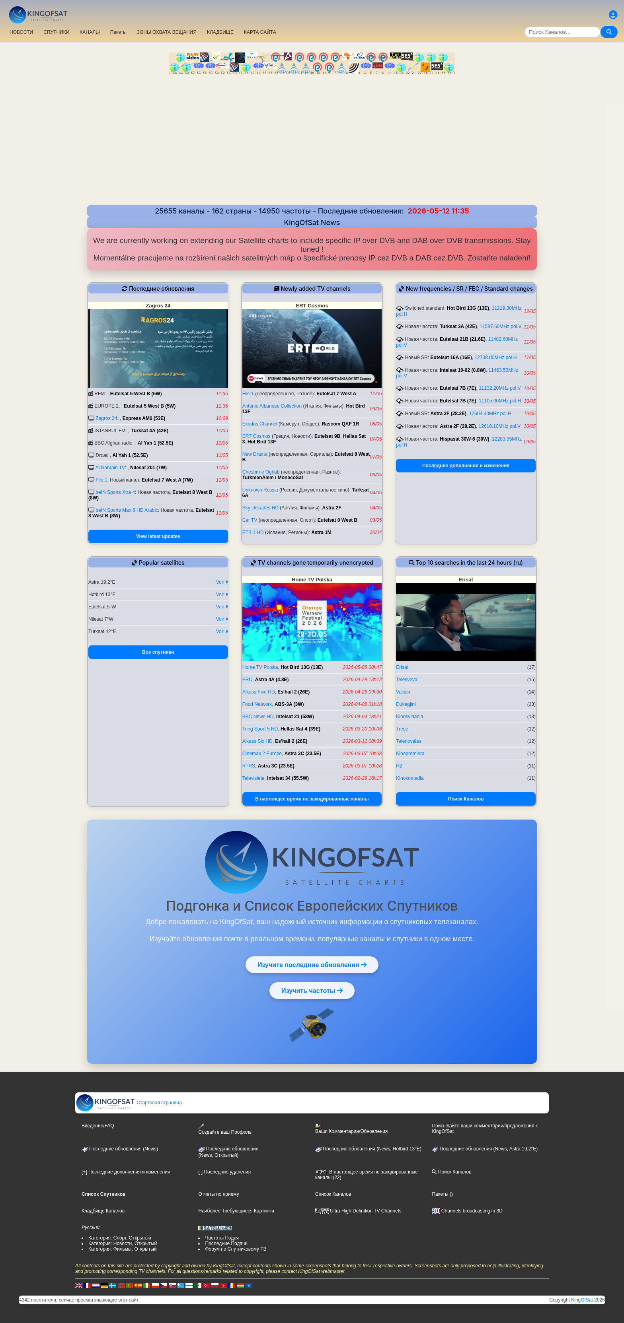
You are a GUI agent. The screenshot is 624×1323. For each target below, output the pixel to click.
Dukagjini (405, 704)
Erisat (402, 667)
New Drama (254, 454)
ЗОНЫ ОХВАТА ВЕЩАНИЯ (167, 32)
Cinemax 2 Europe (262, 753)
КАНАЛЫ (89, 32)
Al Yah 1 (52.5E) (155, 443)
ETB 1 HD (253, 532)
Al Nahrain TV (110, 467)
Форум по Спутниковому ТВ (235, 1249)
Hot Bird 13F (262, 442)
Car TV (249, 520)
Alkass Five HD (258, 692)
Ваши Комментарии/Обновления (351, 1129)
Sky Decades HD (260, 508)
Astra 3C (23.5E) (303, 753)
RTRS (248, 766)
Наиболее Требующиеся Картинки (236, 1211)
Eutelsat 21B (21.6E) (463, 339)
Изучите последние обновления (312, 964)
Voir (222, 582)
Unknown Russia (260, 490)
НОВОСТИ (21, 32)
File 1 (101, 480)
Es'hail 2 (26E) (293, 692)
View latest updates (158, 536)
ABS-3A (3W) (289, 704)
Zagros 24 (106, 418)
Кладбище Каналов (103, 1211)
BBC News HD (258, 716)
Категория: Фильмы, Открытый (122, 1249)
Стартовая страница (129, 1102)
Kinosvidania (409, 716)
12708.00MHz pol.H (495, 357)
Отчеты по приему (218, 1194)
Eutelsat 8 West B (337, 520)
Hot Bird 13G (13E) (468, 308)
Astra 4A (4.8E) (272, 679)
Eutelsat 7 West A (336, 393)
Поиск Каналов (466, 799)
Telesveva (406, 679)
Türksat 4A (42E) (149, 430)
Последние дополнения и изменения (465, 465)
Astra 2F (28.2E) (448, 413)
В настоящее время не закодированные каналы (312, 799)
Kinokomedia (409, 778)
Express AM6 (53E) (144, 418)
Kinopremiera (410, 753)
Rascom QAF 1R (340, 424)
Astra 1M (321, 532)
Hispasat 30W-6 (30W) (464, 439)
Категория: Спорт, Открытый (119, 1238)
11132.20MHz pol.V (500, 388)
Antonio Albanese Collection (272, 406)
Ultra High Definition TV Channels (358, 1211)
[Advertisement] (312, 134)
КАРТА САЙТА (260, 32)
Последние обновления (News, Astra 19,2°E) (485, 1149)
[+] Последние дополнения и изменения (126, 1172)
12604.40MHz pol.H (490, 413)
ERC (247, 679)
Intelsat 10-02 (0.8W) (463, 370)
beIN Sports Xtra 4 (115, 492)
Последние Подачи (226, 1243)
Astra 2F (331, 508)
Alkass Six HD (257, 741)
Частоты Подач (222, 1238)
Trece (402, 729)
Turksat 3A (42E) (458, 326)
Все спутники (158, 652)
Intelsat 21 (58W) (295, 716)
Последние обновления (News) (120, 1149)
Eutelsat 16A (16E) (451, 357)
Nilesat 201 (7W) (148, 467)
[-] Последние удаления (224, 1172)
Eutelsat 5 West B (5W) (136, 393)
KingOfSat (582, 1300)
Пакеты (118, 32)
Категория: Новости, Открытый (122, 1243)
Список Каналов (333, 1194)
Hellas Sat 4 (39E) (300, 729)
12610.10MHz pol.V (500, 426)
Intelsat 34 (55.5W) (288, 778)
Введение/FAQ (98, 1126)
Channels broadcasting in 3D (467, 1211)
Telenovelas (408, 741)
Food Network (257, 704)
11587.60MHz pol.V (500, 326)
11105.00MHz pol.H (500, 401)
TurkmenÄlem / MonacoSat (272, 477)
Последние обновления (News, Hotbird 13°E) (368, 1149)
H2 (399, 766)
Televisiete (253, 778)
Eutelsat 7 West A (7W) (167, 480)
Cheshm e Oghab (261, 472)
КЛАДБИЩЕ (220, 32)
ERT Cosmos (256, 436)
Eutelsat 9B (327, 436)
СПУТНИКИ (56, 32)
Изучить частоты (312, 990)
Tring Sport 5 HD (260, 729)
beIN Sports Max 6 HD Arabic (127, 510)
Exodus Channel (259, 424)
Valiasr (403, 692)
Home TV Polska (260, 667)
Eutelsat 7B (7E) (458, 388)
